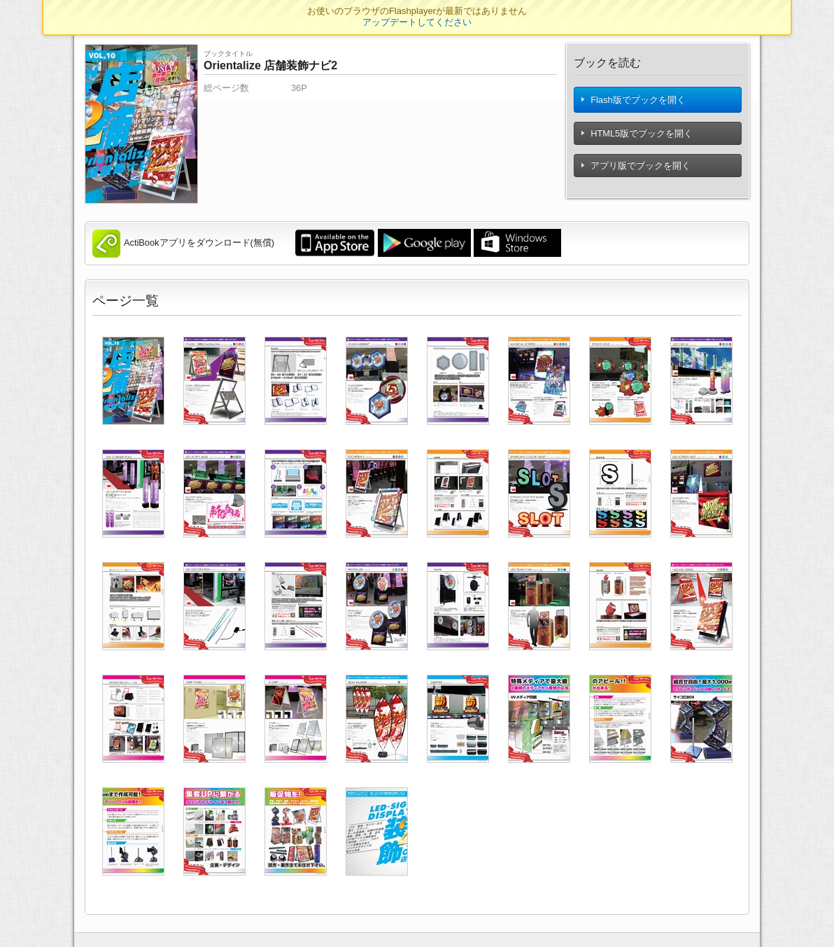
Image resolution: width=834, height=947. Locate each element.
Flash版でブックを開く (633, 102)
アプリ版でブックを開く (636, 171)
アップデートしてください (417, 22)
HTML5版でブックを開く (637, 139)
